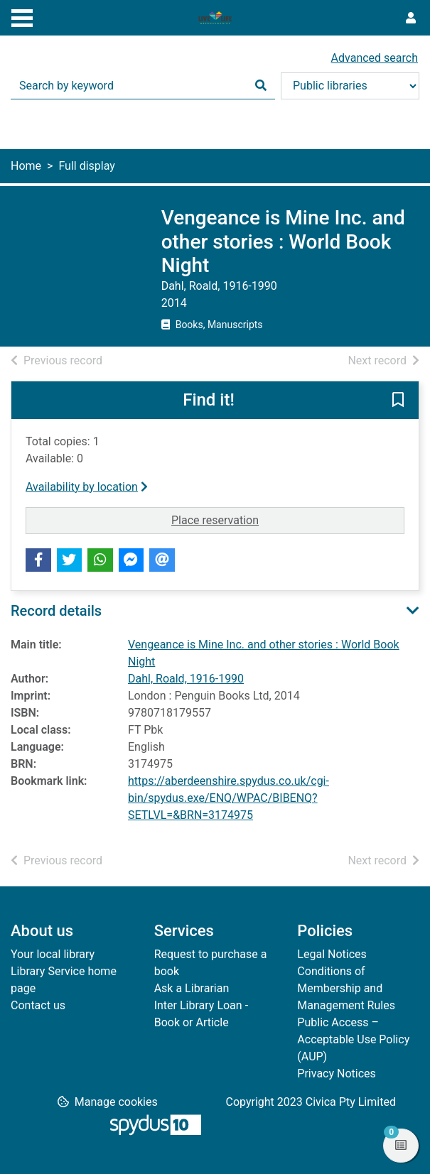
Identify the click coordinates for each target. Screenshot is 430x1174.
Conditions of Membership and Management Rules (346, 988)
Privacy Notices (336, 1073)
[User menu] (410, 18)
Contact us (38, 1005)
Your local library (53, 954)
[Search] (261, 85)
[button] (398, 400)
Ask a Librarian (192, 988)
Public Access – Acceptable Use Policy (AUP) (353, 1039)
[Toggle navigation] (22, 16)
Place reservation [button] (287, 519)
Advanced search (374, 58)
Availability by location (87, 487)
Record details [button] (56, 610)
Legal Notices (331, 954)
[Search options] (350, 85)
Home (26, 166)
